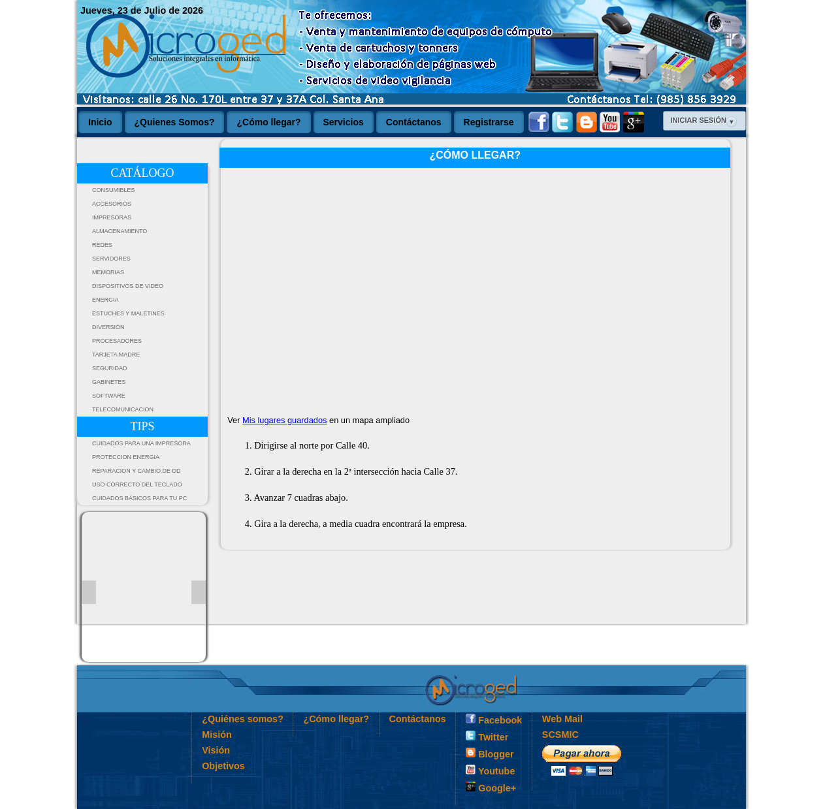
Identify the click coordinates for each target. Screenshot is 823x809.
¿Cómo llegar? (336, 719)
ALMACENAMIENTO (119, 231)
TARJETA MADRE (116, 354)
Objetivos (223, 766)
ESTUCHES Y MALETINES (128, 313)
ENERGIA (105, 299)
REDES (102, 245)
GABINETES (109, 382)
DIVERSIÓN (108, 327)
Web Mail (562, 719)
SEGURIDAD (109, 368)
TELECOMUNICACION (122, 409)
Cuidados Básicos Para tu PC (139, 498)
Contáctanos (417, 719)
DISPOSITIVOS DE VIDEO (127, 286)
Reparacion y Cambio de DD (136, 471)
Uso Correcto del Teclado (137, 484)
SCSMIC (560, 734)
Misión (217, 734)
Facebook (494, 719)
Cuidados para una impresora (141, 443)
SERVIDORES (111, 258)
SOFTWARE (108, 395)
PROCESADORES (117, 341)
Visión (216, 750)
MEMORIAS (108, 272)
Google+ (491, 787)
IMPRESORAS (111, 217)
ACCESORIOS (111, 203)
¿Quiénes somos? (242, 719)
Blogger (489, 753)
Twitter (487, 736)
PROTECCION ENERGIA (125, 457)
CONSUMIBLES (113, 190)
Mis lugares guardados (284, 420)
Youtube (490, 770)
